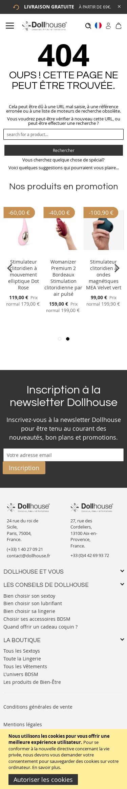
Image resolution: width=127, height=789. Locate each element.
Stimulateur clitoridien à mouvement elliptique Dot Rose (23, 274)
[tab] (63, 572)
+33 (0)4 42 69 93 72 (89, 555)
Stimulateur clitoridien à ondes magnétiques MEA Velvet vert (103, 274)
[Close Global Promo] (118, 5)
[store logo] (44, 26)
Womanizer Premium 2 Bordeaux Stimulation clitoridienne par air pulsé (63, 277)
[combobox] (63, 134)
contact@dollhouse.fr (28, 556)
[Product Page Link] (23, 253)
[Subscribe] (24, 467)
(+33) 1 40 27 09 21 (25, 549)
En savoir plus (46, 767)
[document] (64, 759)
